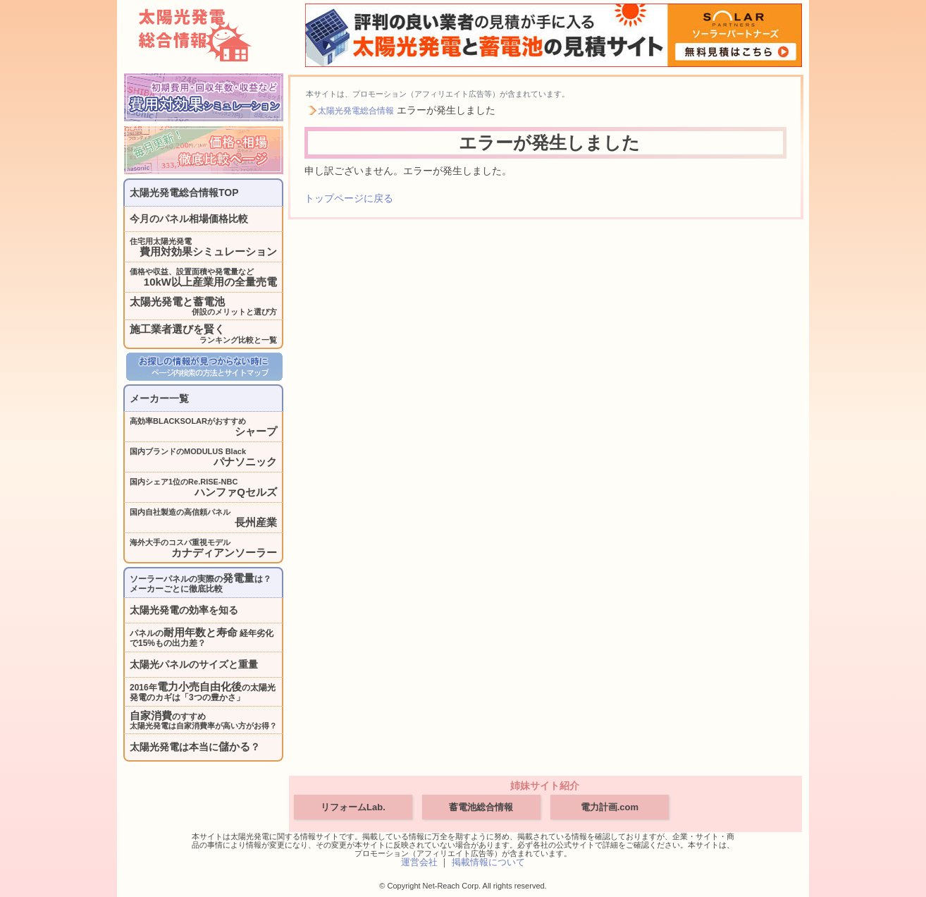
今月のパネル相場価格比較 (189, 218)
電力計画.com (609, 807)
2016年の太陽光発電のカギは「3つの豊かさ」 (203, 691)
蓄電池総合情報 (481, 807)
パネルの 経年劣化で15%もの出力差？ (201, 637)
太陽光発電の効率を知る (184, 610)
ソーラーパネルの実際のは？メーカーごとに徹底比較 (200, 583)
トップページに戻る (348, 198)
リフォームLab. (353, 807)
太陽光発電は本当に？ (195, 746)
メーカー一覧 (159, 398)
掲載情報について (488, 862)
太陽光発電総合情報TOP (184, 192)
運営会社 (419, 862)
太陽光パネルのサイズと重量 (194, 664)
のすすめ (203, 720)
